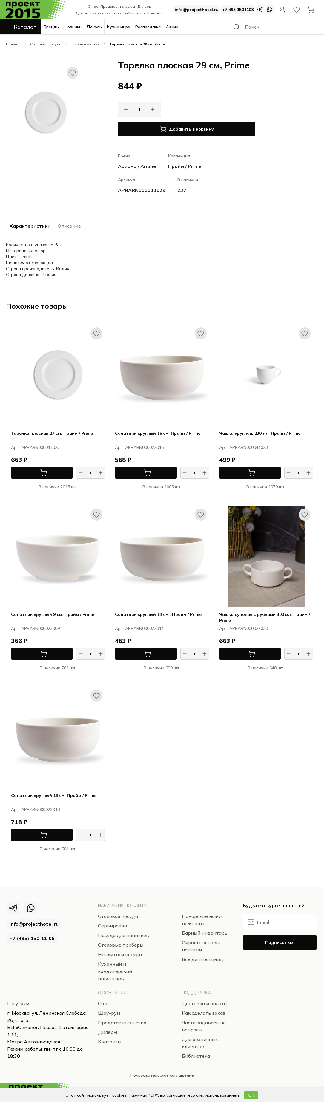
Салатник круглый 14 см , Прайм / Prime (158, 614)
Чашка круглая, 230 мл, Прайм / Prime (259, 433)
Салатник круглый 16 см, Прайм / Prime (157, 433)
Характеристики (30, 226)
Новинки (73, 27)
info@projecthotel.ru (197, 9)
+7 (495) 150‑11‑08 (32, 938)
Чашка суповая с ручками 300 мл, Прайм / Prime (264, 617)
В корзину (29, 472)
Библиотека (134, 13)
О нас (93, 6)
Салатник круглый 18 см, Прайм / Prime (53, 795)
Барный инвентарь (205, 933)
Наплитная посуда (120, 954)
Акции (172, 27)
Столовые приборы (120, 945)
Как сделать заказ (203, 1013)
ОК (251, 1095)
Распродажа (148, 27)
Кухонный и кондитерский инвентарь (115, 971)
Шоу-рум (18, 1003)
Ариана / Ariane (137, 166)
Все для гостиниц (202, 959)
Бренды (51, 27)
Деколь (94, 27)
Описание (69, 226)
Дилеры (144, 6)
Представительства (117, 6)
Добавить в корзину (186, 129)
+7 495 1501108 (238, 9)
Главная (13, 44)
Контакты (155, 13)
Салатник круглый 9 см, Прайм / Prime (52, 614)
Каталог (20, 26)
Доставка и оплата (204, 1003)
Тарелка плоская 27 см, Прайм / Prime (52, 433)
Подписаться (279, 942)
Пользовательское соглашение (162, 1075)
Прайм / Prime (185, 166)
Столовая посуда (46, 44)
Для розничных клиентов (98, 13)
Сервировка (112, 926)
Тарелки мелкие (85, 44)
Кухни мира (118, 27)
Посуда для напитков (123, 935)
